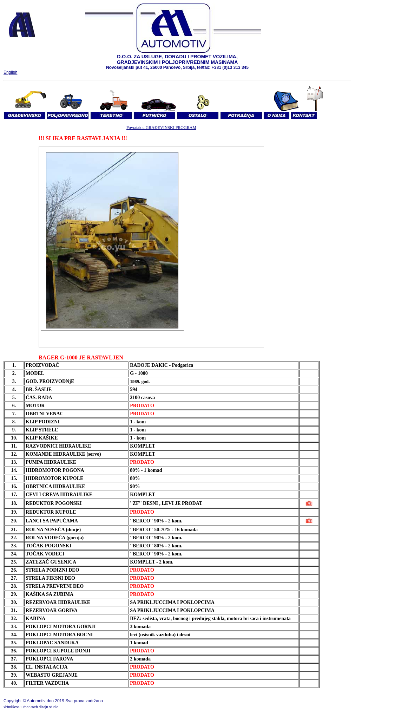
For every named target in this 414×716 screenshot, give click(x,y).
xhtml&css (12, 707)
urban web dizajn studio (39, 707)
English (10, 72)
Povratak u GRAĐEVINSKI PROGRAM (161, 127)
